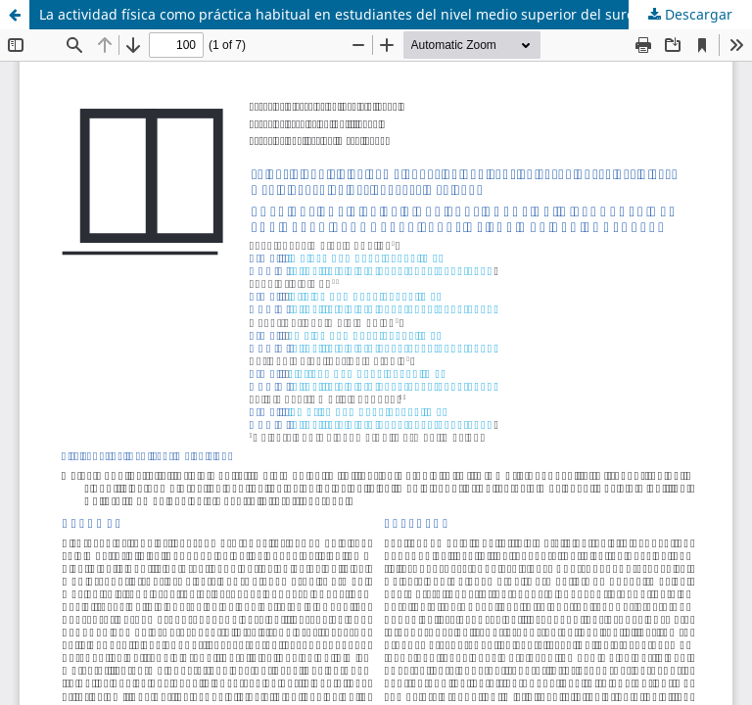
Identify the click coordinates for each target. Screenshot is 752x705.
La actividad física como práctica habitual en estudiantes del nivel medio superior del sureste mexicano (380, 14)
